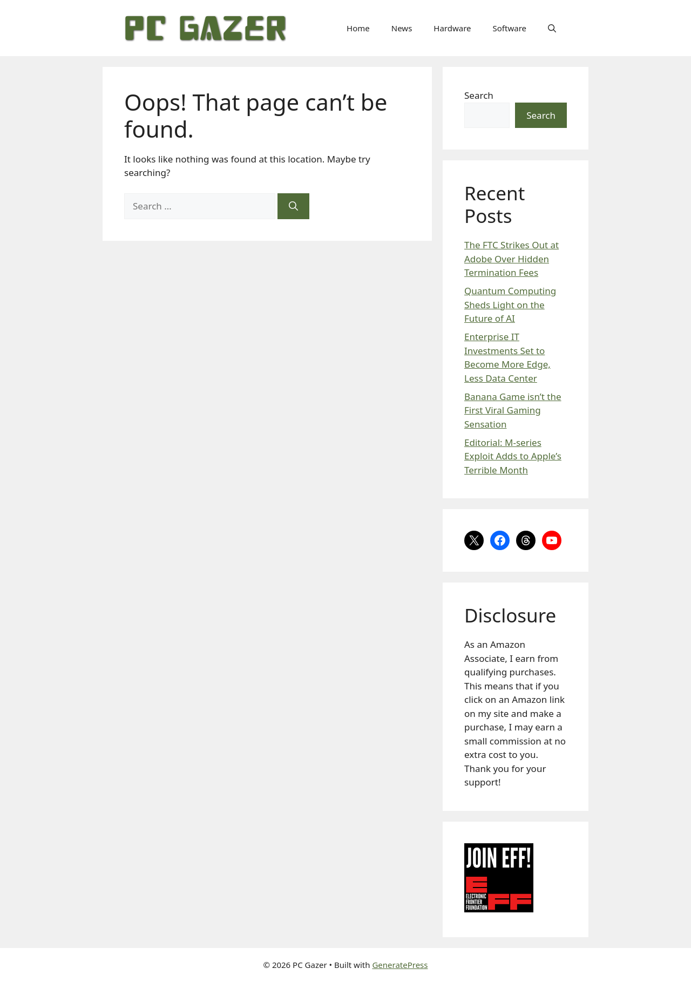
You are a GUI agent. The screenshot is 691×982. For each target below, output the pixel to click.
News (401, 28)
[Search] (293, 206)
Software (509, 28)
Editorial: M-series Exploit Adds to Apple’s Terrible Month (512, 456)
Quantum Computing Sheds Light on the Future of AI (510, 304)
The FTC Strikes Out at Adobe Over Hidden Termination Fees (511, 259)
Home (358, 28)
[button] (552, 28)
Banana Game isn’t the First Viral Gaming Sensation (512, 410)
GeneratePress (400, 964)
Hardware (452, 28)
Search (478, 95)
